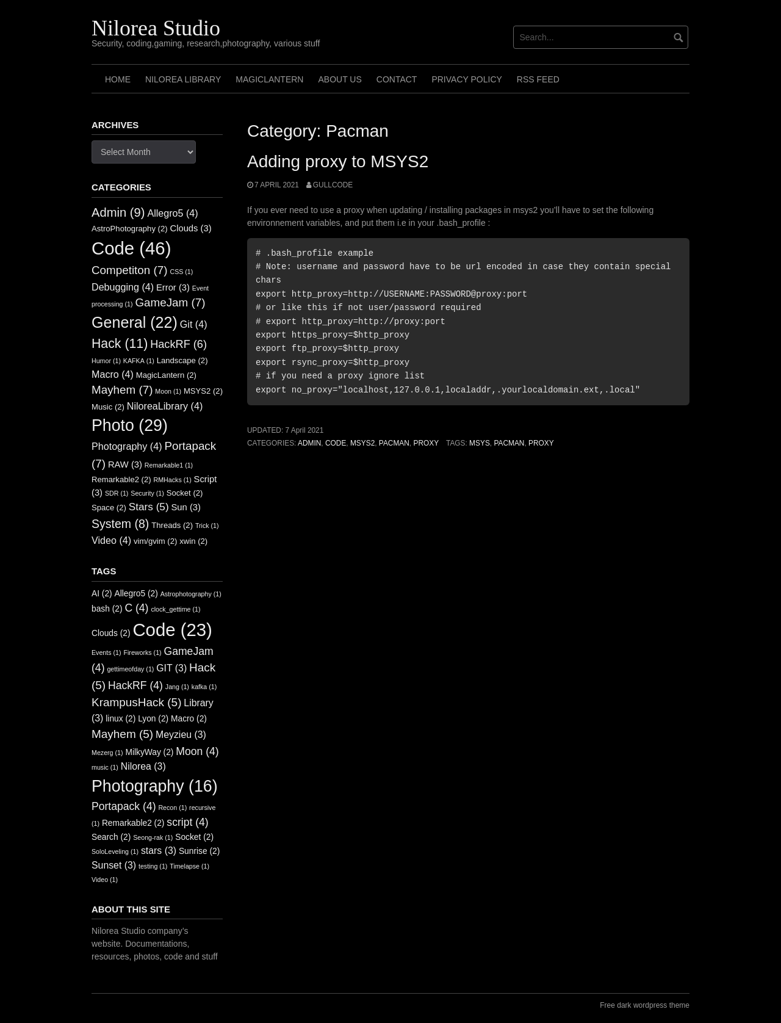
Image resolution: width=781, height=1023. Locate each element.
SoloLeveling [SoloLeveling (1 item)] (115, 851)
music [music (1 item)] (105, 767)
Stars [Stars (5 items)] (149, 507)
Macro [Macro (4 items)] (113, 374)
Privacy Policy (466, 79)
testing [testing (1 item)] (153, 866)
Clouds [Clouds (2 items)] (111, 633)
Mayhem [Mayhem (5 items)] (122, 734)
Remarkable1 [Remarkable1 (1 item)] (169, 465)
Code (335, 443)
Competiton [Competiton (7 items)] (130, 270)
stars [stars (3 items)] (158, 850)
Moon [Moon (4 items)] (197, 751)
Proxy (426, 443)
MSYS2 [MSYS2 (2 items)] (203, 391)
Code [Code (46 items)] (131, 248)
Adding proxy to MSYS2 (337, 161)
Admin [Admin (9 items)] (118, 212)
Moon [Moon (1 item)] (168, 391)
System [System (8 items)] (120, 523)
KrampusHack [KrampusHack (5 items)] (136, 702)
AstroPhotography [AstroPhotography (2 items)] (130, 228)
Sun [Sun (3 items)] (186, 507)
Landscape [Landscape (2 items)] (182, 360)
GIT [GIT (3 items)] (171, 668)
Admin (309, 443)
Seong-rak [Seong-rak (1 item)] (153, 837)
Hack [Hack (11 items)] (120, 343)
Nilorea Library (183, 79)
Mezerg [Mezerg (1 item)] (107, 752)
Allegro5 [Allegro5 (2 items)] (136, 593)
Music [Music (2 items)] (108, 406)
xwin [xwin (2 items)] (193, 541)
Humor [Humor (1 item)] (106, 360)
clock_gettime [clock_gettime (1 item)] (175, 609)
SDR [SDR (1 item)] (116, 493)
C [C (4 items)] (136, 608)
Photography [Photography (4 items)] (127, 446)
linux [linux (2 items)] (120, 718)
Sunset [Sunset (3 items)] (114, 865)
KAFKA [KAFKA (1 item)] (138, 360)
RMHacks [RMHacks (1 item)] (173, 479)
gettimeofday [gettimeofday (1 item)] (130, 669)
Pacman (394, 443)
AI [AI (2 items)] (102, 593)
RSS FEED (538, 79)
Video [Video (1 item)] (105, 879)
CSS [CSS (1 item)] (181, 271)
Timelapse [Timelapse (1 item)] (189, 866)
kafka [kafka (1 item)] (204, 686)
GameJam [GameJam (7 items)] (170, 302)
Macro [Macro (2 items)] (189, 718)
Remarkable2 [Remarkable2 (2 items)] (121, 479)
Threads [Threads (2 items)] (172, 525)
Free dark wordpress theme (644, 1005)
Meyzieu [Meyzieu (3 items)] (181, 734)
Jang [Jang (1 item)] (177, 686)
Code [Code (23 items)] (172, 630)
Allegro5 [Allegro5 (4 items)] (172, 213)
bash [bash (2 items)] (107, 608)
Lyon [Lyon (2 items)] (153, 718)
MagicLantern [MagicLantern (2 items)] (166, 375)
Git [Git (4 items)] (193, 324)
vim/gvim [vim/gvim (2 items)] (155, 541)
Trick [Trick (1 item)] (207, 525)
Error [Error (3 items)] (173, 287)
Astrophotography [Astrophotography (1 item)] (190, 594)
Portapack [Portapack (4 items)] (124, 806)
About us (339, 79)
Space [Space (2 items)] (109, 507)
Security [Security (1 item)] (147, 493)
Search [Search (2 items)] (111, 837)
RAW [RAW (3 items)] (125, 464)
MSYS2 (362, 443)
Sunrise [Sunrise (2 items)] (199, 851)
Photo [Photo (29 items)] (130, 425)
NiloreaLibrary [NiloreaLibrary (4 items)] (165, 405)
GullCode (333, 185)
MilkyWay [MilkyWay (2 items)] (149, 752)
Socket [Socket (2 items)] (185, 492)
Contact (396, 79)
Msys (479, 443)
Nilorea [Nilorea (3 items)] (143, 766)
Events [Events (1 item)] (106, 652)
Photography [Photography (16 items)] (155, 786)
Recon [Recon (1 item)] (172, 807)
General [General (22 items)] (135, 322)
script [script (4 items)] (187, 822)
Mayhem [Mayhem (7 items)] (122, 389)
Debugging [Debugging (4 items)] (123, 286)
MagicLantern (269, 79)
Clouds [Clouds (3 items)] (191, 228)
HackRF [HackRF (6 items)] (178, 344)
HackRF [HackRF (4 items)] (135, 685)
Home (118, 79)
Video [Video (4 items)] (111, 540)
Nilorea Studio (156, 28)
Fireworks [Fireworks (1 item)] (142, 652)
